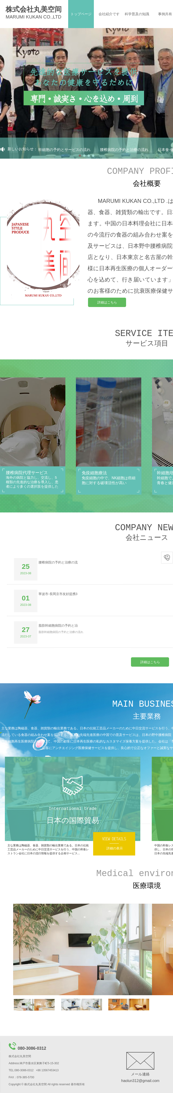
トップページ (81, 14)
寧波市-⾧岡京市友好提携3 (58, 594)
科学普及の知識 (137, 14)
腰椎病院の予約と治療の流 (58, 562)
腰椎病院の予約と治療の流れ (126, 150)
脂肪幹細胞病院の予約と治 (58, 625)
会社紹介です (109, 14)
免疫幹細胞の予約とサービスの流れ (63, 150)
